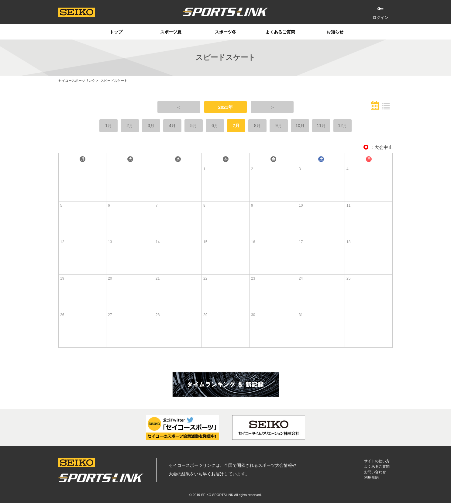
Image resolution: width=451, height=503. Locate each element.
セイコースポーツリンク (76, 80)
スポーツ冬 (225, 31)
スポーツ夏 (170, 31)
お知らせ (334, 31)
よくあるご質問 (280, 31)
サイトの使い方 (377, 461)
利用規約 (371, 477)
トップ (116, 31)
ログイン (380, 17)
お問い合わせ (375, 472)
